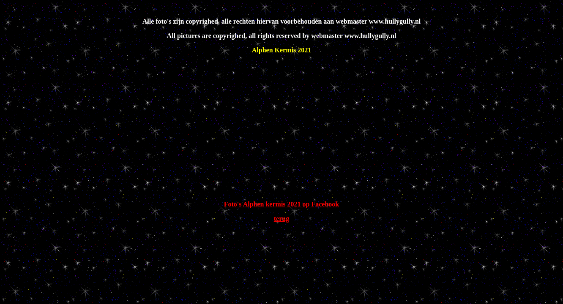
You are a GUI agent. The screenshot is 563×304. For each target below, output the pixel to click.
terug (281, 218)
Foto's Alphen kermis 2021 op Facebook (281, 204)
